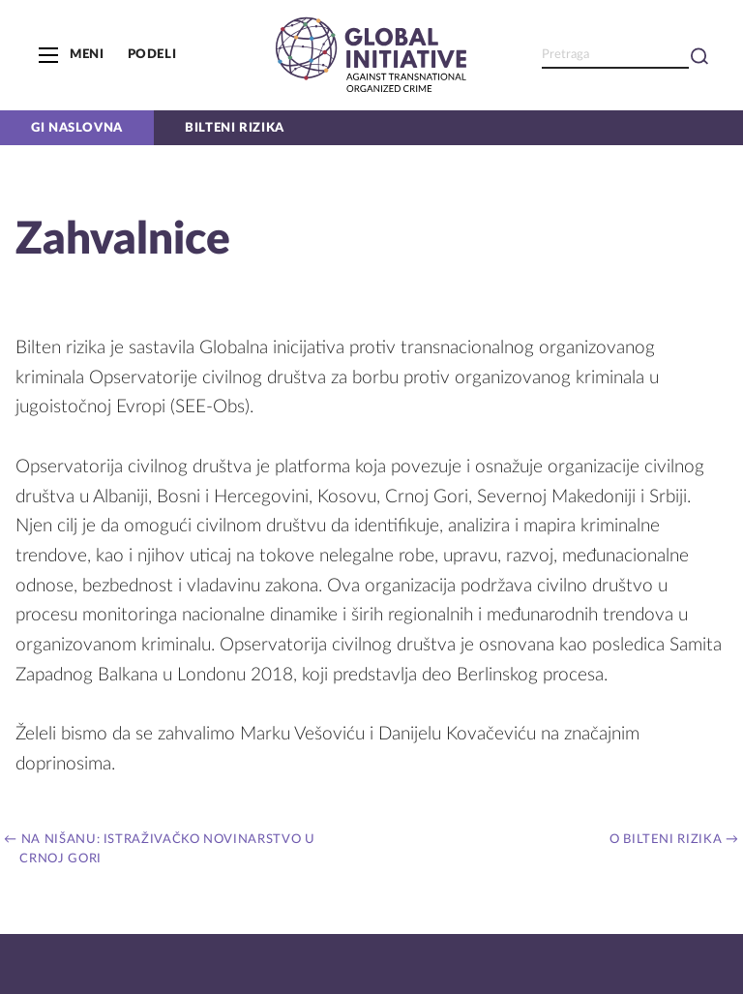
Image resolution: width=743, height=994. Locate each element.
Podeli (152, 54)
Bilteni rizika (234, 128)
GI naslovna (77, 128)
